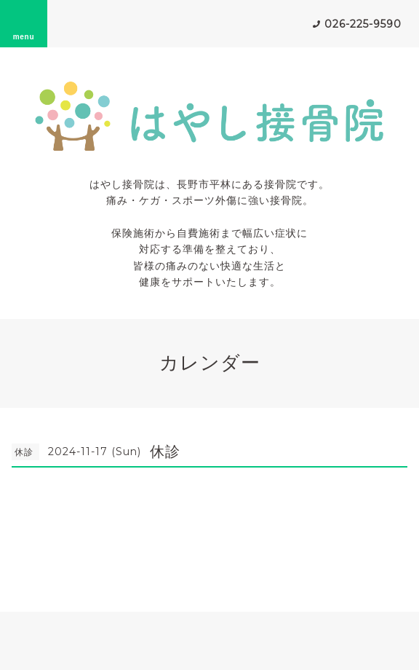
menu (24, 23)
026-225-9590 (363, 24)
